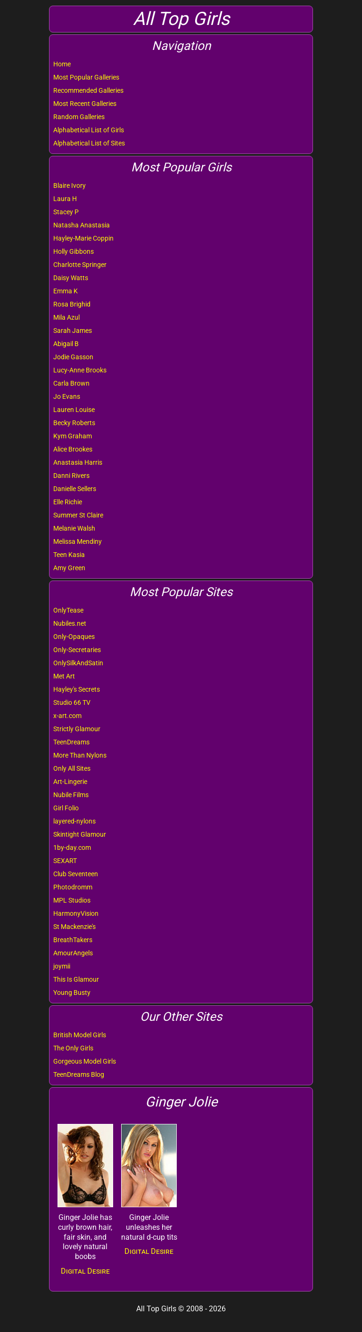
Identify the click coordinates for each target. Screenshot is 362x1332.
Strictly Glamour (76, 729)
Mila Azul (66, 317)
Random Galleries (79, 117)
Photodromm (72, 887)
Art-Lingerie (70, 781)
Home (62, 64)
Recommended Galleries (88, 90)
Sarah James (72, 330)
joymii (61, 966)
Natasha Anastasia (81, 225)
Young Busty (71, 992)
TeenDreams (71, 742)
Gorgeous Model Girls (84, 1061)
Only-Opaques (74, 636)
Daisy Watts (70, 278)
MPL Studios (71, 900)
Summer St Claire (78, 515)
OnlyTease (68, 610)
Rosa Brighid (71, 304)
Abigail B (66, 343)
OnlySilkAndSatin (78, 663)
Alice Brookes (72, 449)
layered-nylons (74, 821)
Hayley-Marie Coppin (83, 238)
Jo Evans (66, 396)
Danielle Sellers (74, 488)
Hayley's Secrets (76, 689)
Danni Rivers (71, 475)
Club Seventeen (75, 874)
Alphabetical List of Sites (89, 143)
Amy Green (69, 568)
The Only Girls (73, 1048)
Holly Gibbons (73, 251)
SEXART (65, 860)
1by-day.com (72, 847)
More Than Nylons (80, 755)
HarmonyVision (76, 913)
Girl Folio (66, 808)
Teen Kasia (69, 554)
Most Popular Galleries (86, 77)
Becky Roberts (74, 423)
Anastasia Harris (77, 462)
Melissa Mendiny (77, 541)
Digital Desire (85, 1271)
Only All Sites (71, 768)
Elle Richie (67, 502)
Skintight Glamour (79, 834)
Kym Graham (72, 436)
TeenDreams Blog (78, 1074)
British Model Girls (79, 1035)
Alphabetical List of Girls (88, 130)
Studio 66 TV (71, 702)
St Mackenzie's (74, 926)
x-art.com (67, 715)
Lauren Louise (74, 409)
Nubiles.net (69, 623)
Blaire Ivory (69, 185)
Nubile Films (71, 795)
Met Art (64, 676)
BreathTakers (72, 940)
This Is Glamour (76, 979)
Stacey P (66, 212)
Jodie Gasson (73, 357)
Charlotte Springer (80, 264)
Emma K (65, 291)
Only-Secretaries (77, 650)
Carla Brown (71, 383)
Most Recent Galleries (84, 103)
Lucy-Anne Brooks (80, 370)
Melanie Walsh (74, 528)
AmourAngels (73, 953)
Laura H (65, 198)
